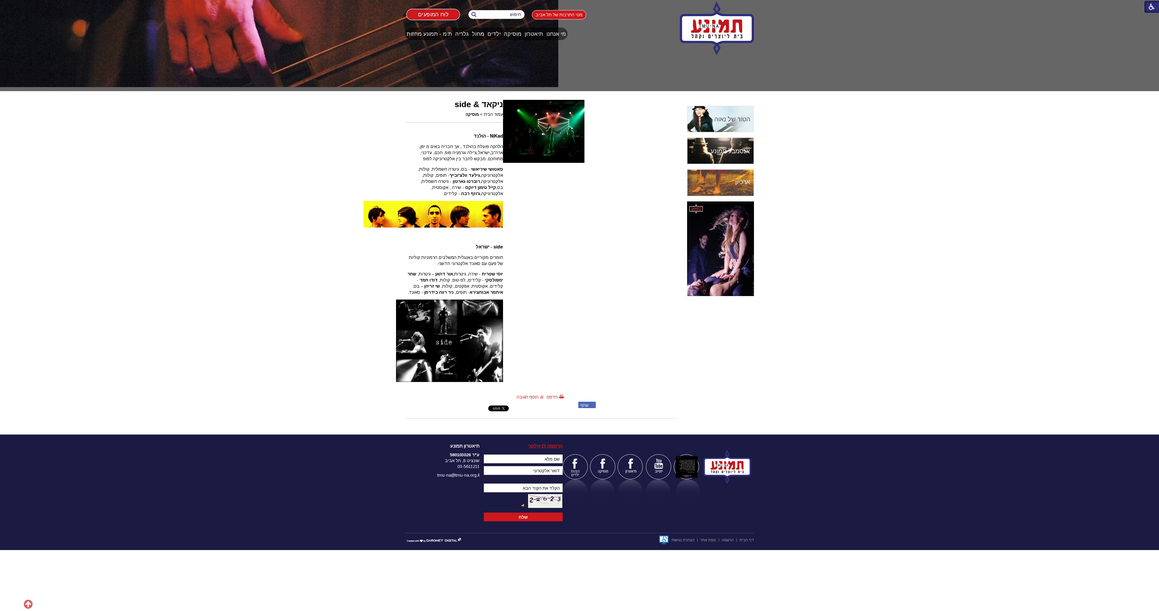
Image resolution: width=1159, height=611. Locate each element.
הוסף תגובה (528, 396)
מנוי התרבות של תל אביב (559, 14)
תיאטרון (534, 34)
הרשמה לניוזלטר (545, 446)
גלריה (462, 34)
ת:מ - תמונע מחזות (429, 34)
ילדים (494, 34)
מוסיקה (512, 34)
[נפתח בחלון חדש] (663, 540)
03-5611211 (468, 466)
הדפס (552, 396)
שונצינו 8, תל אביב (462, 460)
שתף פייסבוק (583, 405)
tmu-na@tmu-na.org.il (458, 475)
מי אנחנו (556, 34)
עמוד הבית (493, 114)
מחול (478, 34)
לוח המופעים (433, 14)
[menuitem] (556, 34)
